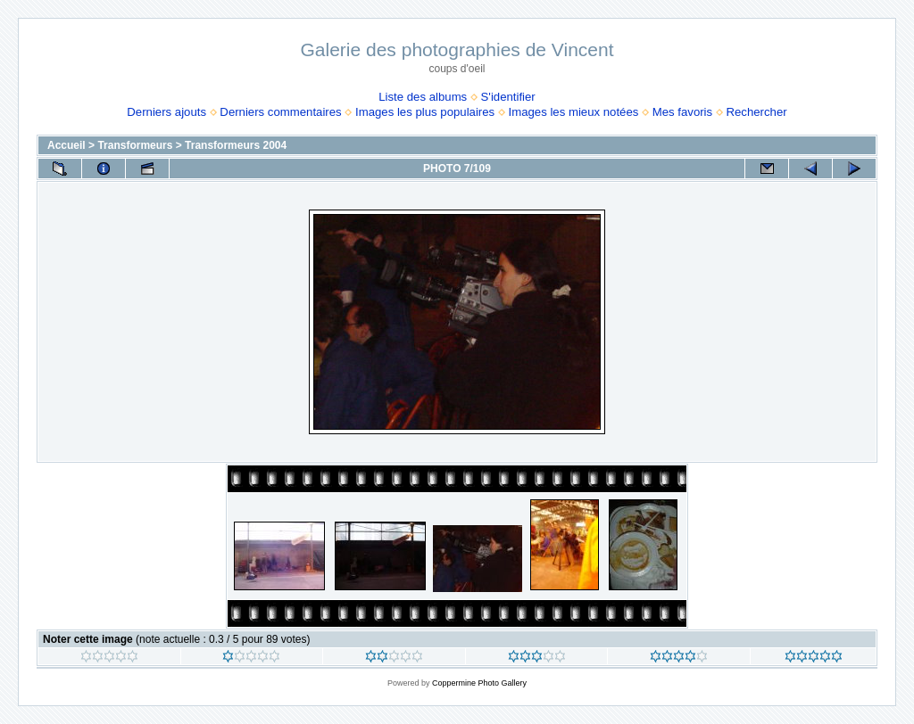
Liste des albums (422, 96)
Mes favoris (682, 112)
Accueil (66, 145)
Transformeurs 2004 (236, 145)
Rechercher (756, 112)
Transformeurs (134, 145)
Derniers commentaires (280, 112)
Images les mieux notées (574, 112)
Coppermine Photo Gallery (479, 683)
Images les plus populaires (424, 112)
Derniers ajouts (166, 112)
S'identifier (508, 96)
